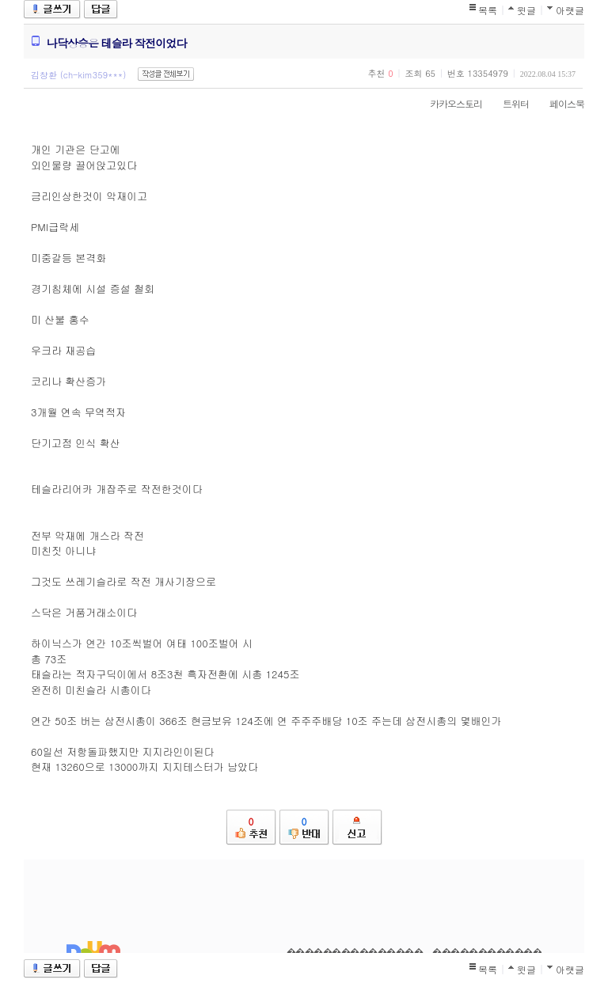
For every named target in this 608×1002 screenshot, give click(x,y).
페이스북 (559, 103)
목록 (487, 10)
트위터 (508, 103)
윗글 (526, 10)
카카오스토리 (448, 103)
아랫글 (570, 10)
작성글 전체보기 (166, 74)
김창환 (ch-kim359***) (78, 75)
